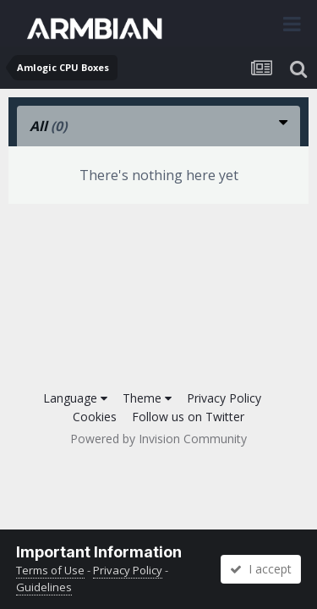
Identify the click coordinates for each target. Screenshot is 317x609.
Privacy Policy (224, 398)
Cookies (95, 417)
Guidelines (44, 587)
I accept (261, 569)
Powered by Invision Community (158, 439)
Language (75, 398)
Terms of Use (50, 570)
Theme (147, 398)
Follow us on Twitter (188, 417)
